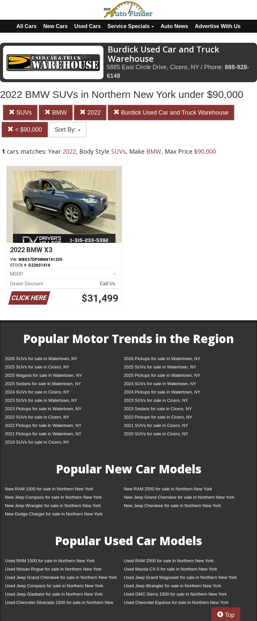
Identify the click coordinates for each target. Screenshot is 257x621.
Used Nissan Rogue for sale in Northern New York (53, 569)
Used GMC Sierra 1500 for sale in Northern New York (175, 594)
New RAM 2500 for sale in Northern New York (168, 488)
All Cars (26, 26)
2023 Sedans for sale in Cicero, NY (158, 408)
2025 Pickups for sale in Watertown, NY (162, 375)
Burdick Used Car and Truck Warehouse (171, 112)
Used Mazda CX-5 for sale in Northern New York (170, 569)
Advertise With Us (218, 26)
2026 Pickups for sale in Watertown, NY (162, 358)
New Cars (55, 26)
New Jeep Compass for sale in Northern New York (53, 497)
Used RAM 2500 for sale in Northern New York (168, 560)
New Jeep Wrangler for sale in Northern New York (53, 505)
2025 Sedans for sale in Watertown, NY (43, 383)
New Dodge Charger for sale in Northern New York (53, 513)
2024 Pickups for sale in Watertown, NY (162, 392)
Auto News (174, 26)
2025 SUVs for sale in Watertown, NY (160, 366)
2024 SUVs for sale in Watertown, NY (160, 383)
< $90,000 (24, 129)
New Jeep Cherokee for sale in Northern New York (172, 505)
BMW (56, 112)
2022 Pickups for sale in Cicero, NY (158, 417)
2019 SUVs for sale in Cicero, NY (37, 442)
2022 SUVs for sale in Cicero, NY (37, 417)
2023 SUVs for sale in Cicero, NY (156, 400)
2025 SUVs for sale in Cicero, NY (37, 366)
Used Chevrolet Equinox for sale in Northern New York (176, 602)
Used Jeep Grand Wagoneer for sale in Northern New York (180, 577)
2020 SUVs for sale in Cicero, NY (156, 433)
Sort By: (67, 129)
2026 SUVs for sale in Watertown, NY (41, 358)
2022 (90, 112)
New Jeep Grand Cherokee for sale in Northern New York (179, 497)
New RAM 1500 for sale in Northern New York (49, 488)
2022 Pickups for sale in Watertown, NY (43, 425)
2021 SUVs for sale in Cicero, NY (156, 425)
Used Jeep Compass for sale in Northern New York (54, 585)
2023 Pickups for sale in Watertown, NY (43, 408)
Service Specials (130, 26)
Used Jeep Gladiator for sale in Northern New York (53, 594)
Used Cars (87, 26)
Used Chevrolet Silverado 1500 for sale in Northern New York (59, 604)
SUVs (20, 112)
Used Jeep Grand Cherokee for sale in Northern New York (61, 577)
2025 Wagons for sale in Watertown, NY (43, 375)
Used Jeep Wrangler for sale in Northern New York (172, 585)
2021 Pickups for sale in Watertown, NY (43, 433)
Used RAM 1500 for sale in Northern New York (50, 560)
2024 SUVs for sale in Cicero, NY (37, 392)
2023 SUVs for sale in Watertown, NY (41, 400)
